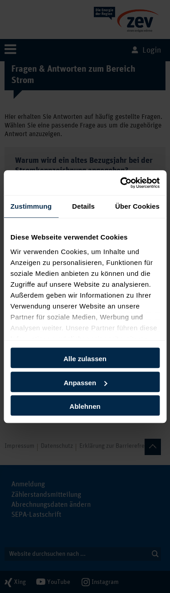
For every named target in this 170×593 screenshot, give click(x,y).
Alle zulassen (85, 359)
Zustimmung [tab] (31, 206)
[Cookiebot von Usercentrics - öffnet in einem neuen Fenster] (121, 183)
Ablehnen (84, 406)
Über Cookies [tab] (137, 206)
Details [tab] (83, 206)
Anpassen (85, 383)
